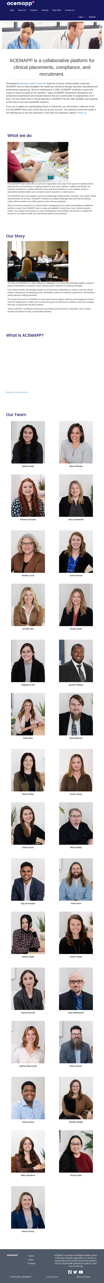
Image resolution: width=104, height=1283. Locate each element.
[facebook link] (70, 1273)
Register (92, 17)
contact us (81, 113)
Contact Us (69, 10)
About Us (22, 10)
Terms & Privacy (83, 1277)
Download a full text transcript (16, 392)
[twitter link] (75, 1273)
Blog (12, 10)
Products (33, 10)
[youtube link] (81, 1273)
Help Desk (56, 10)
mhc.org (79, 1266)
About (31, 1260)
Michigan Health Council (31, 83)
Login (81, 17)
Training (44, 10)
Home (31, 1256)
